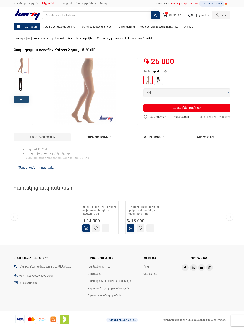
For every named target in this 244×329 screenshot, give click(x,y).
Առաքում (66, 3)
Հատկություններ (99, 137)
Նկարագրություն (42, 137)
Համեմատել (178, 117)
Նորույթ (189, 26)
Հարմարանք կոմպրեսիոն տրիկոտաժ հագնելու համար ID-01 (99, 210)
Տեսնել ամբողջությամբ (36, 167)
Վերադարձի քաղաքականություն (108, 288)
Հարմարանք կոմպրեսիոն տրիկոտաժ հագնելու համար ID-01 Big (144, 210)
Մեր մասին (94, 273)
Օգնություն (150, 273)
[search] (101, 15)
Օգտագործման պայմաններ (105, 295)
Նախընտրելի (154, 117)
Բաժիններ (30, 26)
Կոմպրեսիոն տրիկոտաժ (49, 38)
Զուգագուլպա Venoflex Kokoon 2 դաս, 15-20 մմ (125, 38)
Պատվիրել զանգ (212, 3)
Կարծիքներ (205, 137)
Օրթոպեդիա (127, 26)
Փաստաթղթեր (154, 137)
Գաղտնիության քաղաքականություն (110, 281)
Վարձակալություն (26, 3)
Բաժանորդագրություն (122, 319)
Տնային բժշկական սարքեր (59, 26)
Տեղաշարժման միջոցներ (97, 26)
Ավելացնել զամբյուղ (186, 108)
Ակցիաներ (49, 3)
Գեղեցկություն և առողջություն (159, 26)
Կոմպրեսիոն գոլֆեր (80, 38)
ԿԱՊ (103, 3)
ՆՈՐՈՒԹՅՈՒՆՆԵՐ (86, 3)
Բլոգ (146, 266)
